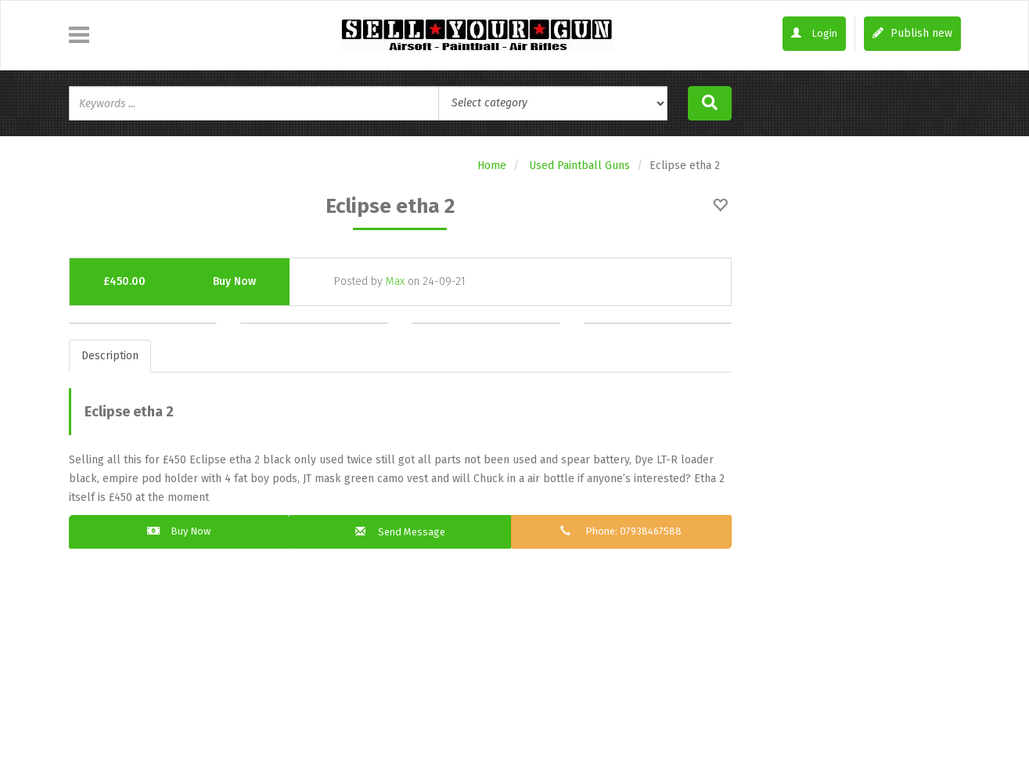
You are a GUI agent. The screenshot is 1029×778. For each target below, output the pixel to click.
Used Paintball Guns (579, 165)
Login (813, 34)
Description (110, 355)
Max (395, 281)
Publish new (912, 33)
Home (491, 165)
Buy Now (234, 281)
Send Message (399, 532)
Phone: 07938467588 (621, 531)
